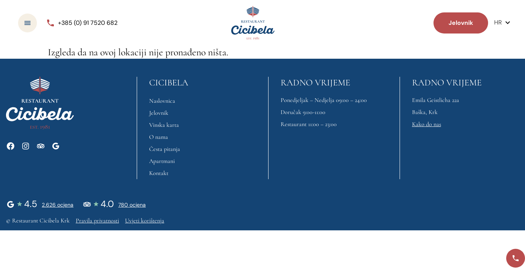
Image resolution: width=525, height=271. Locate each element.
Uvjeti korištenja (144, 220)
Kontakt (158, 173)
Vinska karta (164, 125)
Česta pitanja (164, 149)
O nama (158, 137)
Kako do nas (426, 124)
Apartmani (162, 161)
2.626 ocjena (57, 204)
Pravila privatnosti (97, 220)
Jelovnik (158, 113)
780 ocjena (132, 204)
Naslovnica (162, 101)
